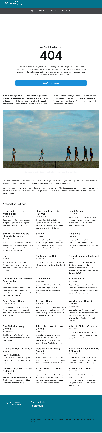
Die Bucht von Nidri (46, 256)
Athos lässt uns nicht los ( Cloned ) (50, 327)
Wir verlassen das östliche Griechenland (17, 279)
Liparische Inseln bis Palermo (47, 212)
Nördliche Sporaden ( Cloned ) (48, 350)
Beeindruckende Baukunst (84, 256)
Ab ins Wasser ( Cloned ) (49, 368)
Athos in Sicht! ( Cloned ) (83, 326)
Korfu (6, 256)
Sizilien (40, 233)
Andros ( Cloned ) (46, 301)
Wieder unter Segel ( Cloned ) (80, 302)
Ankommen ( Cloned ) (81, 368)
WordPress (36, 422)
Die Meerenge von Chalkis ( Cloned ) (17, 369)
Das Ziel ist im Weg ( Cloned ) (14, 327)
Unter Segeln (43, 278)
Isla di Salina (76, 211)
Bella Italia (74, 233)
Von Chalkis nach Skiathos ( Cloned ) (84, 350)
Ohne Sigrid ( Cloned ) (15, 301)
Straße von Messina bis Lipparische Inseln (16, 235)
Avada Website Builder (56, 419)
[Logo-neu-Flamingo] (13, 400)
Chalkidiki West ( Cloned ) (17, 348)
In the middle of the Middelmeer (13, 212)
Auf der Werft (76, 278)
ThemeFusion (70, 419)
